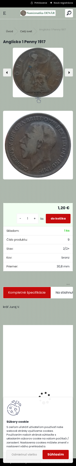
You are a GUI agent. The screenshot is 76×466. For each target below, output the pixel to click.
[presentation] (7, 72)
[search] (69, 13)
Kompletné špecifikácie (27, 292)
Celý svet (26, 31)
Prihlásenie (40, 2)
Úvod (9, 31)
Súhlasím (55, 454)
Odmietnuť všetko (24, 455)
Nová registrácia (63, 2)
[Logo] (37, 13)
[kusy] (27, 218)
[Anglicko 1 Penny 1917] (38, 72)
